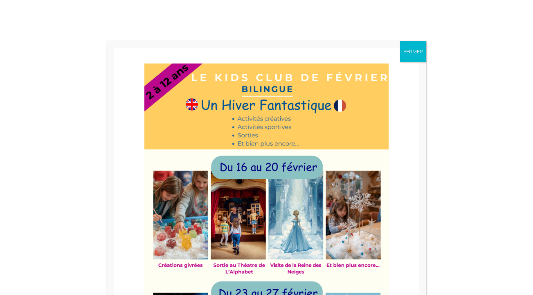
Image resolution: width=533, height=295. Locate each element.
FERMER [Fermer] (413, 51)
